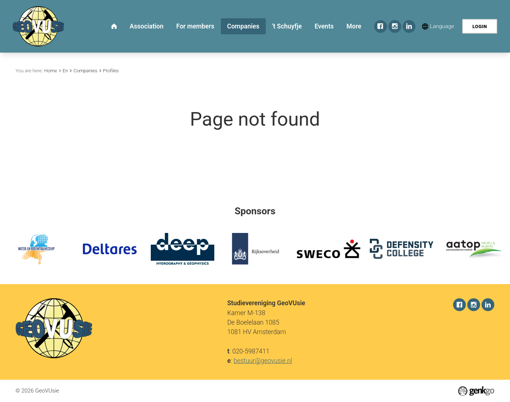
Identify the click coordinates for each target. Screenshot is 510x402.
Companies (85, 70)
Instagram (394, 26)
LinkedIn (409, 26)
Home (50, 70)
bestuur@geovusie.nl (263, 360)
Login (479, 26)
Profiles (111, 70)
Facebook (380, 26)
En (65, 70)
